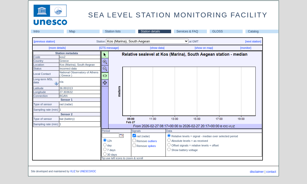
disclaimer (257, 172)
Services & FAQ (187, 31)
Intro (36, 31)
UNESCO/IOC (88, 171)
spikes (152, 145)
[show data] (157, 47)
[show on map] (204, 47)
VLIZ (72, 171)
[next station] (253, 41)
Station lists (113, 31)
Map (72, 31)
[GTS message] (109, 47)
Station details (150, 31)
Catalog (253, 31)
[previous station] (44, 41)
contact (271, 172)
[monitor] (245, 47)
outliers (152, 141)
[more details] (57, 47)
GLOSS (217, 31)
